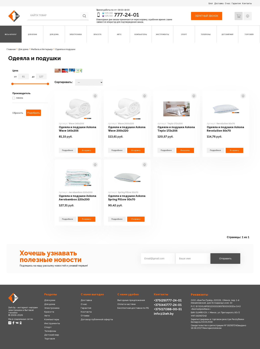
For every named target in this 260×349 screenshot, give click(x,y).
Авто (47, 315)
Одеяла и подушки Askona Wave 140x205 (74, 128)
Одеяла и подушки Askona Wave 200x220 (124, 128)
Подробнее (67, 150)
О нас (227, 3)
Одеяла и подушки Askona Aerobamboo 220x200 (73, 198)
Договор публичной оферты (97, 319)
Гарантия (236, 3)
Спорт (47, 327)
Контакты (247, 3)
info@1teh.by (164, 313)
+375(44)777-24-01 (167, 304)
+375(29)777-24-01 (167, 300)
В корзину (86, 150)
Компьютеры (51, 319)
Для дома (49, 304)
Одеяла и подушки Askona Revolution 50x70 (225, 128)
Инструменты (52, 323)
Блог (211, 3)
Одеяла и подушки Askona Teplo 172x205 (173, 128)
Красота (49, 311)
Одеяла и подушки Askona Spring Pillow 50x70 (123, 198)
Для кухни (49, 300)
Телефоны (50, 331)
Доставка (219, 3)
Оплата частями (126, 304)
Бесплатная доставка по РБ (133, 308)
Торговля (49, 338)
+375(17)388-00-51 (167, 309)
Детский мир (51, 334)
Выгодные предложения (131, 300)
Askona (17, 98)
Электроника (51, 308)
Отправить (225, 258)
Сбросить (17, 113)
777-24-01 (127, 15)
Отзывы (85, 315)
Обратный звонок (206, 16)
